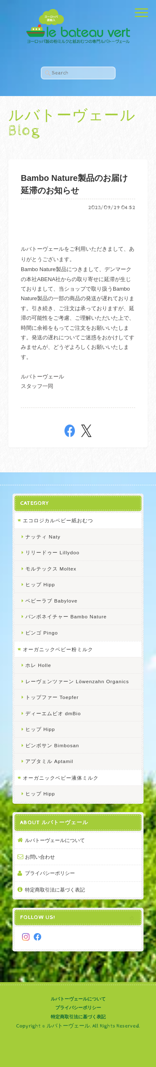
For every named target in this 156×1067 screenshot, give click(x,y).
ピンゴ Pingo (41, 632)
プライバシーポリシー (50, 873)
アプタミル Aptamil (49, 761)
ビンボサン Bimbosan (52, 745)
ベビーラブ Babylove (51, 600)
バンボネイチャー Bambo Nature (66, 616)
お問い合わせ (40, 857)
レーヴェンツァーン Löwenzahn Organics (77, 681)
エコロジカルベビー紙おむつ (58, 520)
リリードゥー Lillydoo (52, 552)
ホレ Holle (38, 665)
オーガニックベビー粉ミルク (58, 649)
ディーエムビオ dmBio (53, 713)
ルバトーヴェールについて (55, 840)
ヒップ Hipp (40, 584)
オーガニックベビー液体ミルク (61, 777)
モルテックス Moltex (51, 568)
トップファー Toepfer (52, 697)
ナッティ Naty (42, 536)
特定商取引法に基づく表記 (55, 889)
